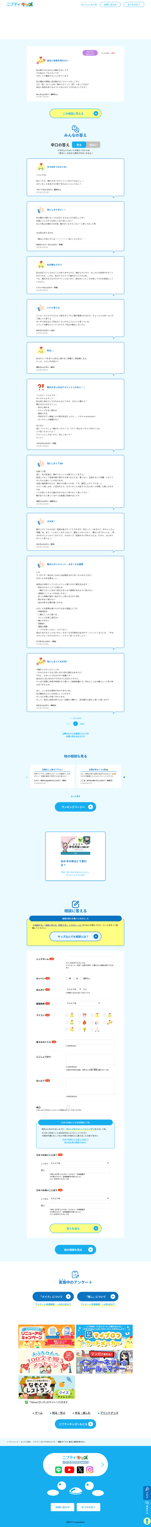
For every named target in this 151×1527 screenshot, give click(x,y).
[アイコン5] (71, 1022)
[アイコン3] (96, 1015)
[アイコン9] (71, 1029)
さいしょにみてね (84, 4)
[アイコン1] (71, 1015)
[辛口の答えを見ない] (86, 144)
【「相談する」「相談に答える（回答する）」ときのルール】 (57, 925)
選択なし (85, 978)
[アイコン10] (84, 1029)
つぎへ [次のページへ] (82, 723)
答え (43, 1170)
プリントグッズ (109, 1413)
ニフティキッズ (12, 1442)
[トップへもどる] (147, 1521)
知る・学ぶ (58, 1413)
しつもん (44, 1163)
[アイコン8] (109, 1022)
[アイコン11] (96, 1029)
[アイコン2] (84, 1015)
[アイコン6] (84, 1022)
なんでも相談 (26, 1442)
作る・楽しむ (82, 1413)
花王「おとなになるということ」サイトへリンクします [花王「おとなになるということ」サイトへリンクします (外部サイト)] (75, 873)
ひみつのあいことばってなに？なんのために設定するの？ (75, 1141)
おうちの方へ (134, 4)
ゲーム (39, 1413)
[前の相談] (26, 777)
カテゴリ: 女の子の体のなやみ (44, 1442)
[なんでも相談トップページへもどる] (75, 24)
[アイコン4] (109, 1015)
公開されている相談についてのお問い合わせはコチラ (75, 735)
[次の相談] (124, 777)
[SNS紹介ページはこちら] (75, 1464)
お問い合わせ (110, 4)
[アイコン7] (96, 1022)
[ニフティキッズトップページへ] (20, 4)
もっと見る (75, 796)
